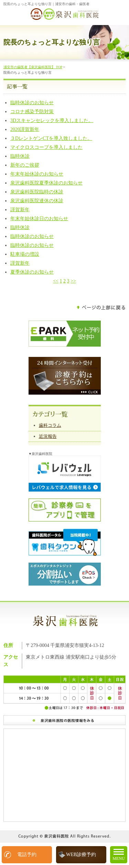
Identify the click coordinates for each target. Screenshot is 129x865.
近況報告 (48, 436)
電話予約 (26, 854)
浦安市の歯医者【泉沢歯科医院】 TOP (32, 67)
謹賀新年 (20, 209)
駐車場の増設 (24, 254)
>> (73, 281)
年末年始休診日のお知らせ (39, 218)
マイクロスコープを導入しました (46, 147)
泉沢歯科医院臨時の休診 (36, 191)
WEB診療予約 (81, 854)
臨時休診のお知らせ (32, 102)
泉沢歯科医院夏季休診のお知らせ (46, 182)
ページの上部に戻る (101, 307)
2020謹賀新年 (24, 129)
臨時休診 (20, 156)
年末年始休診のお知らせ (36, 174)
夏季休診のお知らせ (32, 272)
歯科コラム (50, 425)
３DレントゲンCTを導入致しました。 (51, 138)
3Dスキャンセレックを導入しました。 (51, 120)
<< (55, 281)
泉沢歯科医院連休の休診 (36, 200)
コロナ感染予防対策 (32, 111)
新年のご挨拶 (24, 165)
